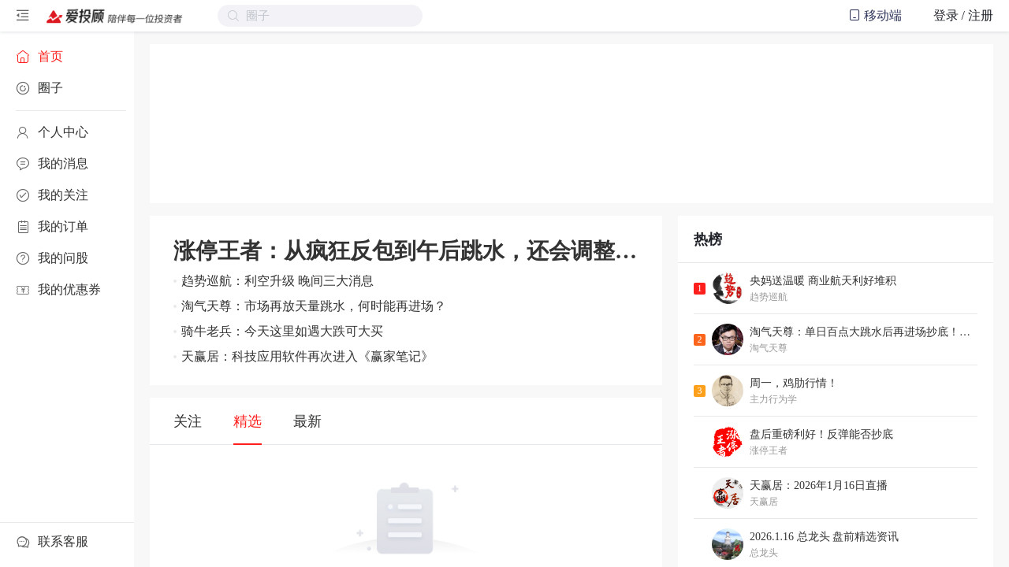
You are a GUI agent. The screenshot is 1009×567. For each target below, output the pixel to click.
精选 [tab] (247, 421)
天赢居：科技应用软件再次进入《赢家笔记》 (307, 356)
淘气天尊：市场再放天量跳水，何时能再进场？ (313, 306)
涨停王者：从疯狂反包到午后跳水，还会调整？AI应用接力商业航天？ (406, 251)
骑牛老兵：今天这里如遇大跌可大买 (282, 331)
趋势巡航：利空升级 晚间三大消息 (277, 280)
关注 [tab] (187, 421)
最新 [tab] (307, 421)
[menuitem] (67, 56)
